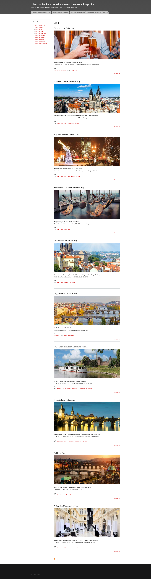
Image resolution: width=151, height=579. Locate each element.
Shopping (77, 123)
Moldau (59, 388)
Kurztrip (72, 547)
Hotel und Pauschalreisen (77, 12)
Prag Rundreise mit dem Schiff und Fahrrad (71, 347)
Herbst (59, 494)
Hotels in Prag (38, 29)
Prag (68, 70)
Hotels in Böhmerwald (40, 33)
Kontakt (105, 12)
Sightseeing (70, 123)
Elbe (63, 388)
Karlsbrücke (71, 441)
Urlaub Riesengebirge (39, 25)
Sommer (66, 282)
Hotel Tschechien (38, 27)
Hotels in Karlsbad (39, 37)
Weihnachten (71, 176)
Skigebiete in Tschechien (94, 12)
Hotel (65, 335)
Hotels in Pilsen (39, 31)
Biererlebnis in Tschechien (64, 28)
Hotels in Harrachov (40, 35)
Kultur (58, 70)
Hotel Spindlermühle (40, 45)
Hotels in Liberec (39, 39)
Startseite (33, 17)
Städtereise (56, 335)
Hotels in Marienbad (40, 41)
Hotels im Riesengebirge (41, 43)
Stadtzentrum (71, 335)
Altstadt (65, 441)
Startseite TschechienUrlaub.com (41, 12)
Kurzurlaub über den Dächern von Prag (69, 187)
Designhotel (74, 70)
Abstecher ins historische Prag (65, 241)
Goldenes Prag (59, 453)
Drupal (38, 574)
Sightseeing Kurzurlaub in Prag (66, 506)
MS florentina (89, 388)
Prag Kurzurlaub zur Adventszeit (66, 134)
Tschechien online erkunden (60, 12)
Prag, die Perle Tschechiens (64, 400)
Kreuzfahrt (67, 388)
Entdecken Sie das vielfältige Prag (67, 81)
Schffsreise (74, 388)
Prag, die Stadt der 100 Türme (65, 294)
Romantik (78, 176)
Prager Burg (78, 441)
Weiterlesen (117, 73)
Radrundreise (81, 388)
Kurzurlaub (63, 70)
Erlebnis (78, 547)
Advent (65, 176)
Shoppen (85, 441)
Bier (55, 70)
